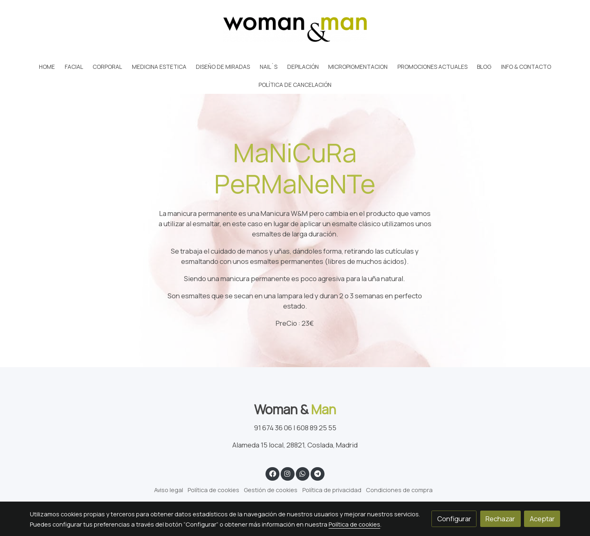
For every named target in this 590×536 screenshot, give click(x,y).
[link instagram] (287, 473)
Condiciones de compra (399, 490)
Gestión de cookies (270, 490)
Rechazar (500, 518)
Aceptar (542, 518)
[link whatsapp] (302, 473)
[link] (295, 29)
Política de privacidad (331, 490)
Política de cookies (213, 490)
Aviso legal (168, 490)
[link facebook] (272, 473)
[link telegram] (317, 473)
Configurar (454, 518)
